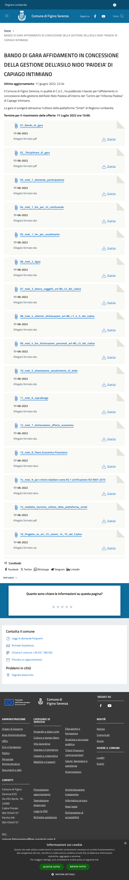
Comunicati (103, 735)
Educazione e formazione (72, 731)
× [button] (125, 843)
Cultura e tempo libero (46, 738)
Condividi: (12, 563)
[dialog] (64, 860)
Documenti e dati (12, 770)
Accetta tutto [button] (51, 866)
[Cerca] (122, 16)
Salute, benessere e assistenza (76, 763)
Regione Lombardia (16, 5)
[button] (64, 874)
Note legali (71, 806)
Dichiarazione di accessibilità (74, 814)
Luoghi (100, 758)
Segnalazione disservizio (41, 802)
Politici (6, 753)
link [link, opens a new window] (97, 859)
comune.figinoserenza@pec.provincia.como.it (28, 839)
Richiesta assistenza (45, 817)
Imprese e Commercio (46, 750)
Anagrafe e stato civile (46, 732)
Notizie (101, 729)
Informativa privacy (76, 800)
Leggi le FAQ (41, 811)
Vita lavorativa (42, 744)
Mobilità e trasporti (44, 762)
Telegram (57, 569)
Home (7, 31)
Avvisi (100, 741)
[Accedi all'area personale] (114, 5)
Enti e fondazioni (11, 747)
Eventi (100, 764)
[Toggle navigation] (7, 16)
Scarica (108, 139)
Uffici (5, 741)
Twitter (26, 569)
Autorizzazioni (73, 772)
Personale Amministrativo (11, 761)
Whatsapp (41, 569)
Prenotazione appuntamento (42, 792)
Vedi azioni (10, 578)
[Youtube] (102, 16)
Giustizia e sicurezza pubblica (76, 741)
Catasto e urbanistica (46, 756)
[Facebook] (93, 16)
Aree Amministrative (14, 735)
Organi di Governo (12, 729)
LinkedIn (73, 569)
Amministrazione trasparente (75, 792)
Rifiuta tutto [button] (78, 866)
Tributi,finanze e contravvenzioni (74, 752)
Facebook (11, 569)
